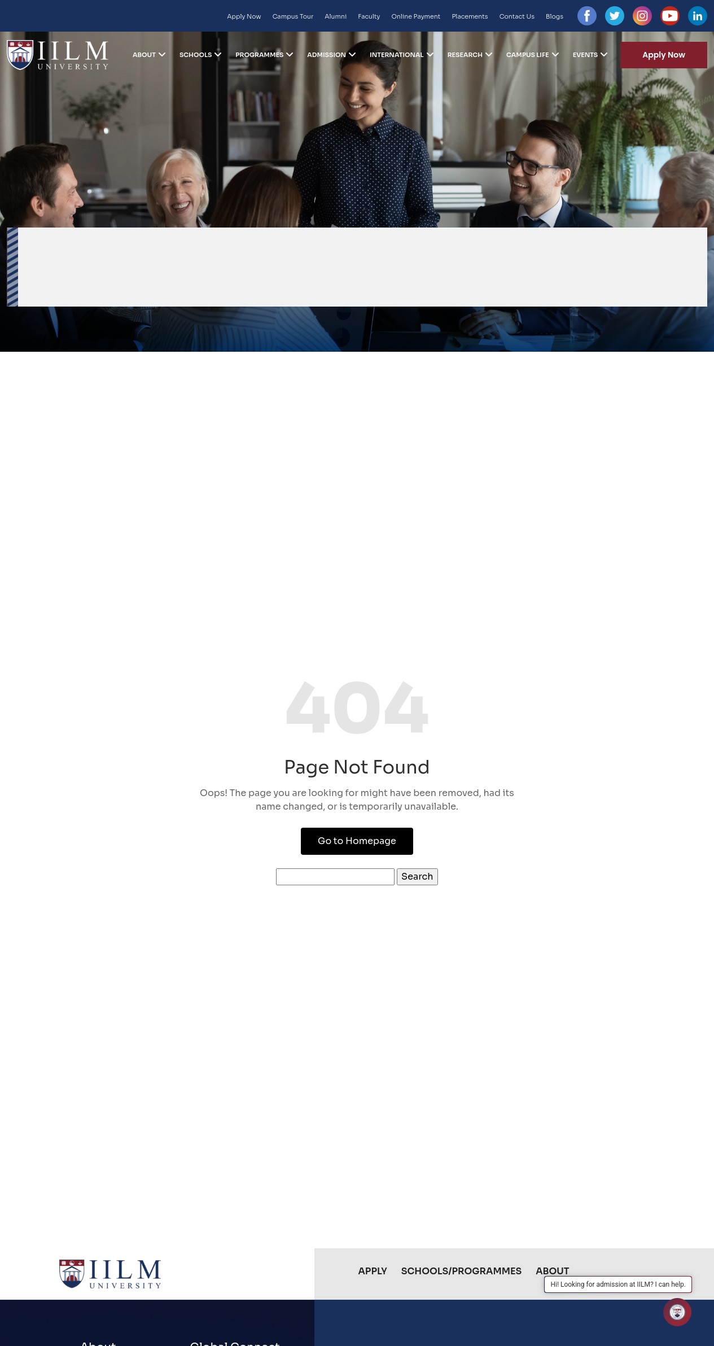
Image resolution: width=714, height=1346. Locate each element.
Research (465, 54)
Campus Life (527, 54)
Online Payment (415, 16)
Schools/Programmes (461, 1271)
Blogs (554, 16)
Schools (195, 54)
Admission (326, 54)
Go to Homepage (357, 841)
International (397, 54)
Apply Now (244, 16)
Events (585, 54)
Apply (372, 1271)
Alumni (336, 16)
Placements (470, 16)
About (144, 54)
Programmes (259, 54)
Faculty (369, 16)
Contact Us (517, 16)
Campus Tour (293, 16)
